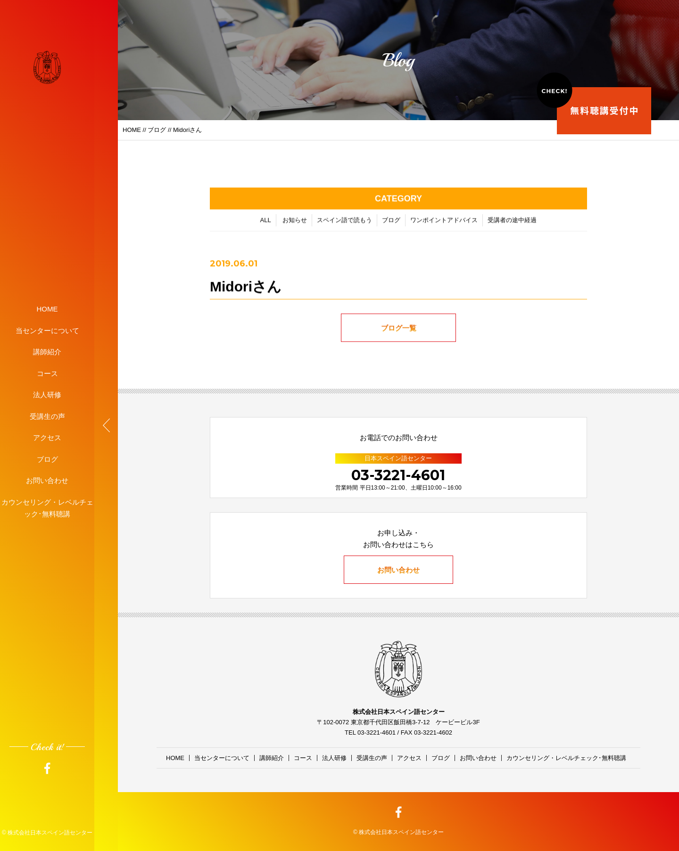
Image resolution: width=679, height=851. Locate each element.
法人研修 (47, 395)
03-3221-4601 (398, 475)
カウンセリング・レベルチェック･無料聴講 (47, 508)
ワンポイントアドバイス (444, 222)
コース (47, 373)
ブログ (47, 459)
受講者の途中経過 (512, 222)
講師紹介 (47, 352)
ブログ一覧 (398, 330)
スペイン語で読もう (344, 222)
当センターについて (47, 330)
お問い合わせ (47, 480)
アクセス (47, 438)
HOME (47, 309)
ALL (265, 222)
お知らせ (294, 222)
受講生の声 (47, 416)
